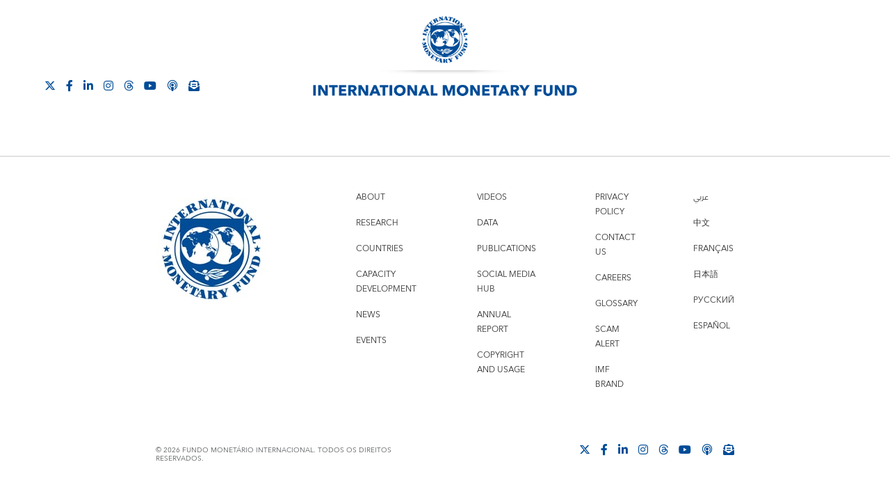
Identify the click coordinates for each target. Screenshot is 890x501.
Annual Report (494, 322)
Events (371, 340)
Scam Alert (607, 336)
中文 (701, 223)
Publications (506, 248)
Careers (613, 278)
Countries (379, 248)
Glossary (616, 303)
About (370, 197)
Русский (713, 300)
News (368, 315)
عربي (701, 197)
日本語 (705, 274)
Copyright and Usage (501, 362)
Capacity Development (386, 281)
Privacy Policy (612, 204)
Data (487, 223)
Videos (492, 197)
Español (711, 326)
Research (377, 223)
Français (713, 248)
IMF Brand (609, 377)
